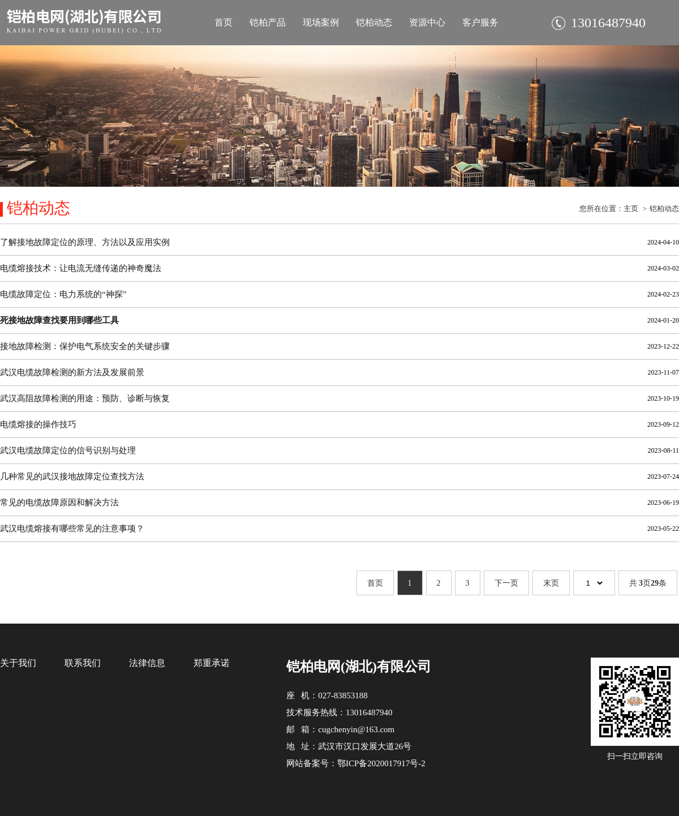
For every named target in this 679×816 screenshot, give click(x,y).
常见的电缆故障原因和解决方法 (59, 502)
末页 (551, 583)
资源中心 (427, 22)
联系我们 (83, 663)
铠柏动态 (374, 22)
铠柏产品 (268, 22)
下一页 (506, 583)
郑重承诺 (212, 663)
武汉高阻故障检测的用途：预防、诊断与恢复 (85, 398)
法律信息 (147, 663)
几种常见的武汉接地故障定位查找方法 (72, 476)
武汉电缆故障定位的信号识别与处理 (68, 450)
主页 (631, 208)
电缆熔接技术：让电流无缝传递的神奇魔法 (80, 268)
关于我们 (18, 663)
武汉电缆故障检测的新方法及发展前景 (72, 372)
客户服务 (480, 22)
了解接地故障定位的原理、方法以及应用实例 (85, 242)
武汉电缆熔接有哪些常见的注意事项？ (72, 528)
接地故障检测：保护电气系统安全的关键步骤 (85, 346)
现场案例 (321, 22)
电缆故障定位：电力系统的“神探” (63, 294)
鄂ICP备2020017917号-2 (381, 763)
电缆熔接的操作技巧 (38, 424)
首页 (223, 22)
